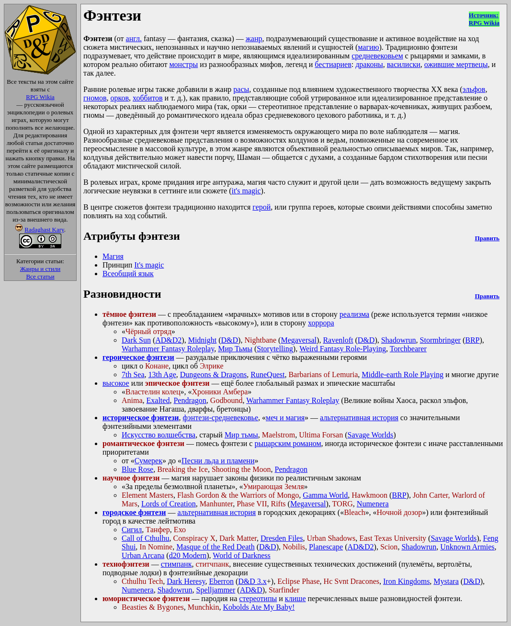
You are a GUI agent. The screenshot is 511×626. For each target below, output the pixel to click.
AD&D (251, 590)
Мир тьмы (241, 435)
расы (241, 89)
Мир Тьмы (235, 349)
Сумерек (148, 461)
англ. (134, 38)
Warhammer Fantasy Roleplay (168, 349)
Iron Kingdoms (406, 581)
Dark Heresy (186, 581)
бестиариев (333, 64)
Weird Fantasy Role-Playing (342, 349)
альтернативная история (359, 418)
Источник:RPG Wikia (484, 18)
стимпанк (176, 564)
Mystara (445, 581)
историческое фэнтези (140, 418)
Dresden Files (282, 538)
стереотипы (258, 598)
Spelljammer (216, 590)
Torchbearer (408, 349)
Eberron (221, 581)
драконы (369, 64)
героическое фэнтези (138, 357)
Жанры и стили (40, 268)
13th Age (162, 374)
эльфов (474, 89)
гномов (95, 98)
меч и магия (285, 418)
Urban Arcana (143, 555)
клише (295, 598)
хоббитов (148, 98)
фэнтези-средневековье (220, 418)
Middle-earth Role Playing (402, 374)
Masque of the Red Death (215, 547)
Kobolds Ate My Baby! (259, 607)
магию (368, 47)
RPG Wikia (40, 97)
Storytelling (275, 349)
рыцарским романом (287, 443)
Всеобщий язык (128, 273)
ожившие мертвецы (456, 64)
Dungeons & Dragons (213, 374)
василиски (403, 64)
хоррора (321, 323)
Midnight (202, 340)
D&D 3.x (252, 581)
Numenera (373, 504)
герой (261, 207)
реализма (354, 314)
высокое (115, 383)
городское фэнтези (134, 512)
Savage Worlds (370, 435)
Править (487, 238)
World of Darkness (241, 555)
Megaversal (299, 340)
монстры (183, 64)
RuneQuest (267, 374)
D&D (229, 340)
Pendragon (189, 400)
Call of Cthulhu (146, 538)
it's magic (246, 191)
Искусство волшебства (158, 435)
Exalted (158, 400)
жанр (254, 38)
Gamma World (325, 495)
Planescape (326, 547)
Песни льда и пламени (218, 461)
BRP (472, 340)
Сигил (132, 529)
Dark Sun (136, 340)
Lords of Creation (168, 504)
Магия (113, 256)
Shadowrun (398, 340)
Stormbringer (440, 340)
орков (120, 98)
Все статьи (40, 276)
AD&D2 (168, 340)
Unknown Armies (467, 547)
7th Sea (133, 374)
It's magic (149, 265)
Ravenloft (338, 340)
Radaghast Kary (44, 229)
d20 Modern (188, 555)
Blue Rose (137, 469)
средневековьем (377, 56)
